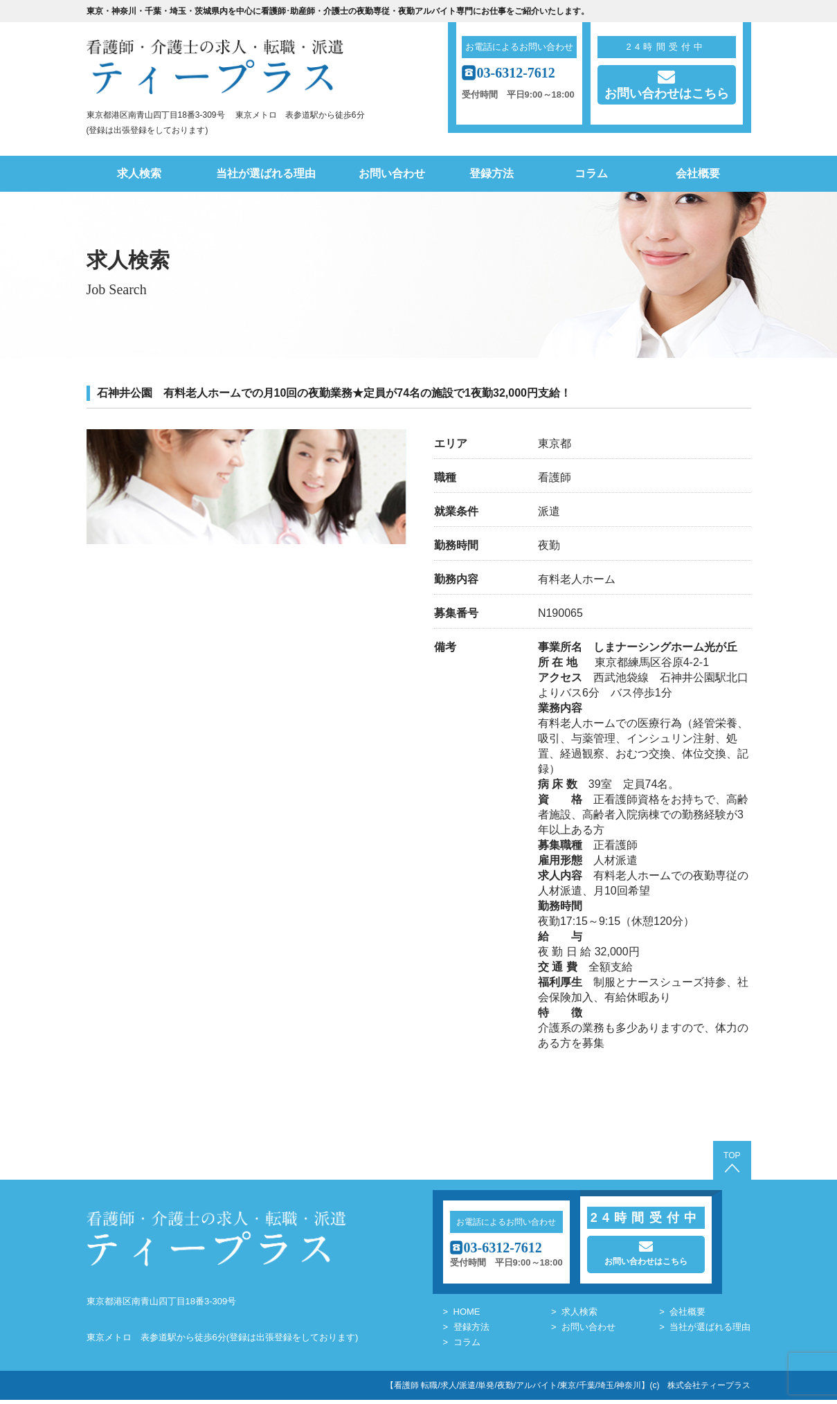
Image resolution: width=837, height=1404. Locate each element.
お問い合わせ (392, 173)
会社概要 (698, 173)
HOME (466, 1316)
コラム (591, 173)
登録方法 (491, 173)
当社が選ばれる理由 (266, 173)
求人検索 (139, 173)
